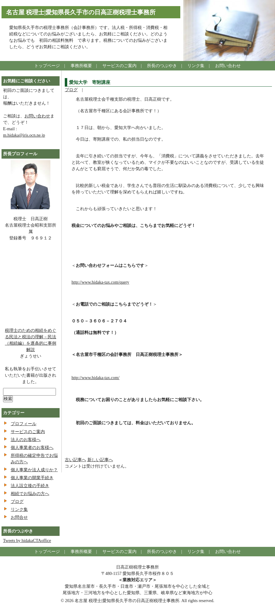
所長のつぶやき (162, 65)
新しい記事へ (100, 460)
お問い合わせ (228, 65)
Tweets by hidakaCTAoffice (27, 540)
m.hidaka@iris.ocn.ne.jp (24, 135)
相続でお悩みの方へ (30, 493)
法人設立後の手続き (30, 485)
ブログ (71, 90)
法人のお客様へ (26, 439)
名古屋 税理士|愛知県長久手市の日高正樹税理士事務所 (81, 12)
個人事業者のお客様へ (32, 447)
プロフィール (23, 424)
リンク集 (195, 65)
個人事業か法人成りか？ (34, 470)
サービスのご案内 (119, 65)
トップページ (47, 65)
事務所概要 (81, 65)
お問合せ (19, 517)
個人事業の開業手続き (32, 477)
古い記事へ (75, 460)
